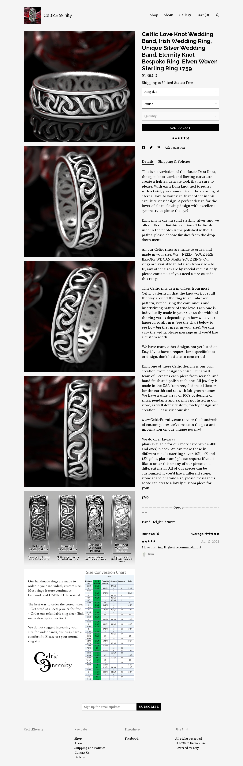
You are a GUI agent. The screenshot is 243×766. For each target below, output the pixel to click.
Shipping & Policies (174, 161)
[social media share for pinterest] (159, 147)
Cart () (202, 15)
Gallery (185, 15)
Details (148, 161)
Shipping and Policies (89, 748)
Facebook (131, 738)
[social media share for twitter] (151, 147)
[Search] (217, 15)
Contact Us (82, 752)
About (168, 15)
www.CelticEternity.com (161, 420)
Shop (154, 15)
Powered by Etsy (187, 748)
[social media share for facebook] (144, 147)
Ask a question (175, 147)
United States (173, 83)
